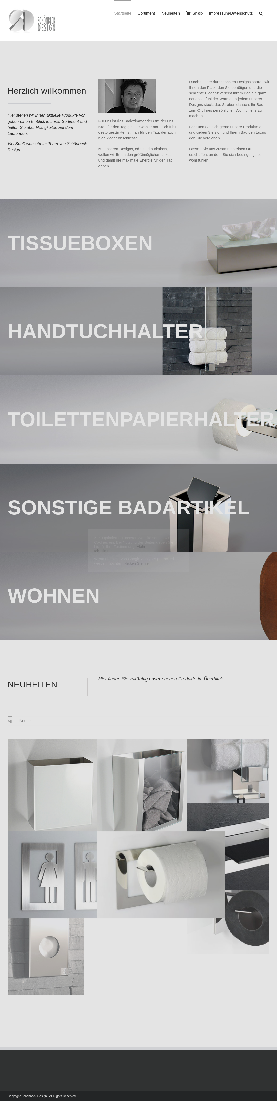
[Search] (261, 13)
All (10, 718)
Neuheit (26, 717)
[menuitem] (10, 717)
